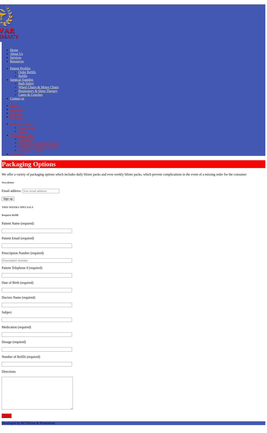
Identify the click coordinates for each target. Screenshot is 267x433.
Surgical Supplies (21, 79)
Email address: (12, 191)
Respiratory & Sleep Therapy (38, 91)
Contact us (17, 98)
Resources (17, 61)
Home (14, 50)
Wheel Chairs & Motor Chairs (38, 87)
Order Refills (27, 72)
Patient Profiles (20, 68)
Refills (22, 76)
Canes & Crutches (30, 94)
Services (15, 57)
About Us (16, 54)
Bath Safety (26, 83)
